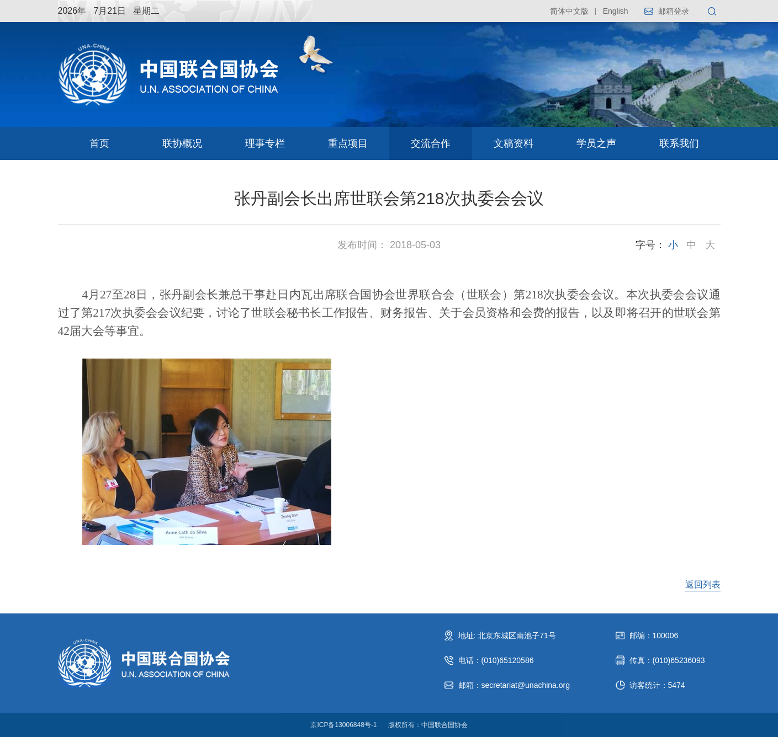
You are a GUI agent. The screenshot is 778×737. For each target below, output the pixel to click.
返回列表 (703, 584)
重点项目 (348, 143)
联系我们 (679, 143)
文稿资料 (513, 143)
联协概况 (182, 143)
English (615, 11)
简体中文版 (569, 11)
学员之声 (596, 143)
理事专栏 (265, 143)
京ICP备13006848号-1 (343, 725)
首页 (99, 143)
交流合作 (431, 143)
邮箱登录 (673, 11)
